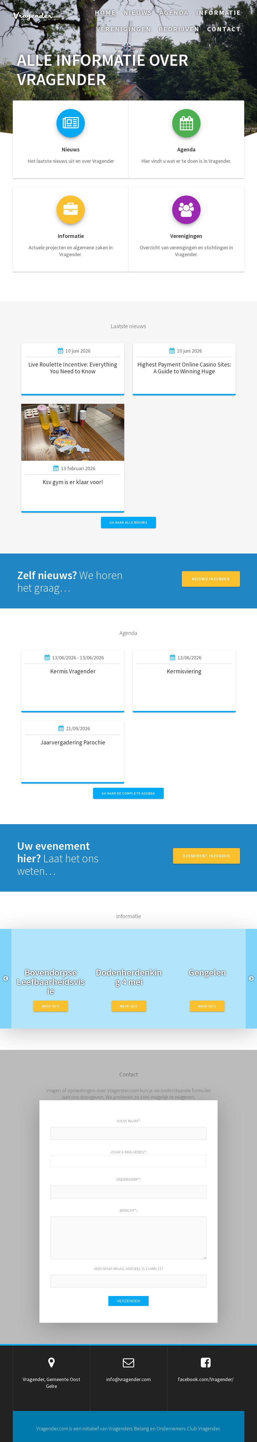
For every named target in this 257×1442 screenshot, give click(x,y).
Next (251, 978)
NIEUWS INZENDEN (211, 578)
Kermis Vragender (73, 671)
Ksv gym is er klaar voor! (73, 482)
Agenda (174, 12)
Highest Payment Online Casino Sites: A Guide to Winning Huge (184, 368)
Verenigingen (123, 29)
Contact (224, 29)
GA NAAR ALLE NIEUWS (128, 522)
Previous (5, 978)
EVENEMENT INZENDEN (206, 855)
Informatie (218, 12)
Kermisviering (184, 671)
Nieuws (137, 12)
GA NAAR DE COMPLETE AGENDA (128, 793)
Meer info (51, 1006)
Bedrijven (179, 29)
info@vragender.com (128, 1379)
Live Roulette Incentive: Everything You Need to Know (72, 368)
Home (105, 12)
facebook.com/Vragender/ (205, 1379)
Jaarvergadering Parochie (73, 742)
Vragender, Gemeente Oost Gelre (51, 1382)
